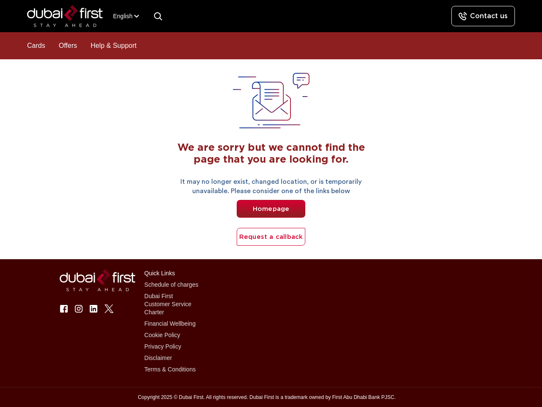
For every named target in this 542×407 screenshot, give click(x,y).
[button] (70, 16)
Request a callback (271, 237)
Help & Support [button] (114, 45)
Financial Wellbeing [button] (170, 323)
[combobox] (123, 16)
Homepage (271, 209)
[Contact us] (483, 16)
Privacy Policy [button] (162, 346)
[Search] (157, 16)
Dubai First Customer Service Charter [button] (167, 304)
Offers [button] (68, 45)
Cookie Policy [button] (162, 335)
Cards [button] (36, 45)
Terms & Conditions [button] (170, 369)
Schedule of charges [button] (171, 284)
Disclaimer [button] (158, 357)
